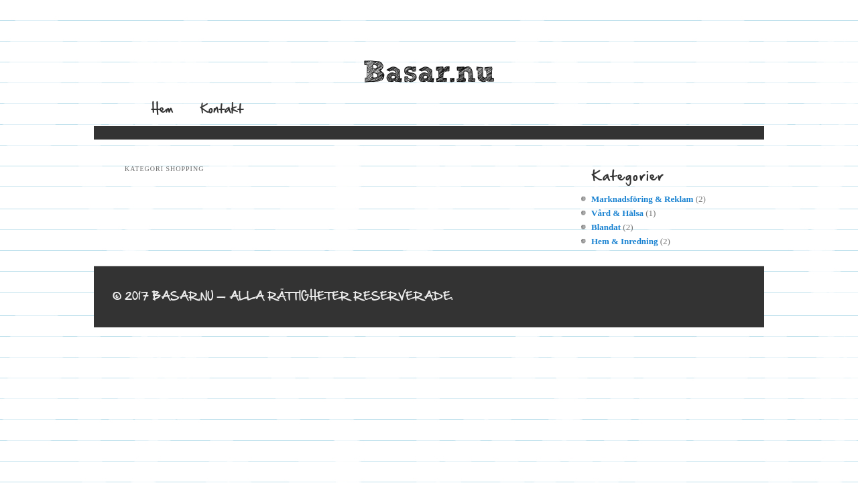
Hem (162, 108)
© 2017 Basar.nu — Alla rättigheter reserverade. (283, 296)
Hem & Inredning (624, 241)
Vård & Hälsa (617, 213)
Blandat (606, 227)
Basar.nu (429, 73)
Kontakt (221, 108)
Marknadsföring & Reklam (642, 199)
